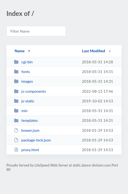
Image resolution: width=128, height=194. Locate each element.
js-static (24, 101)
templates (26, 120)
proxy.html (26, 149)
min (20, 110)
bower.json (27, 130)
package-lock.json (32, 140)
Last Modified (93, 50)
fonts (22, 71)
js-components (30, 91)
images (23, 81)
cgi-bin (23, 62)
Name (19, 50)
